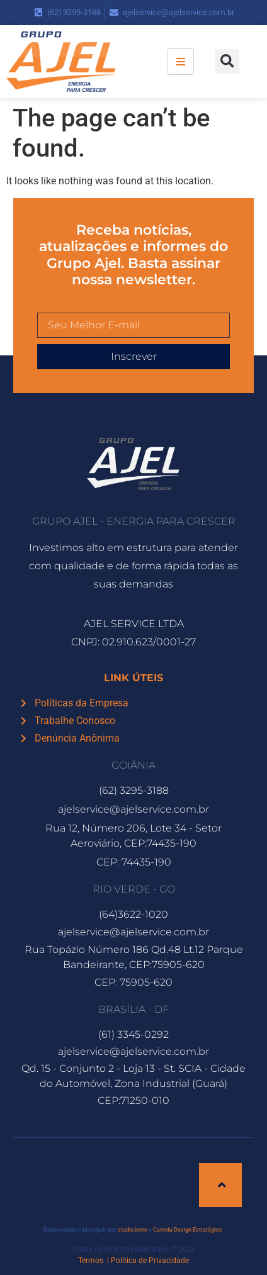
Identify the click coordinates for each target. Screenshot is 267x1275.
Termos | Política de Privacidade (133, 1260)
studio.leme (132, 1230)
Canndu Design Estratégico (187, 1230)
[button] (227, 61)
